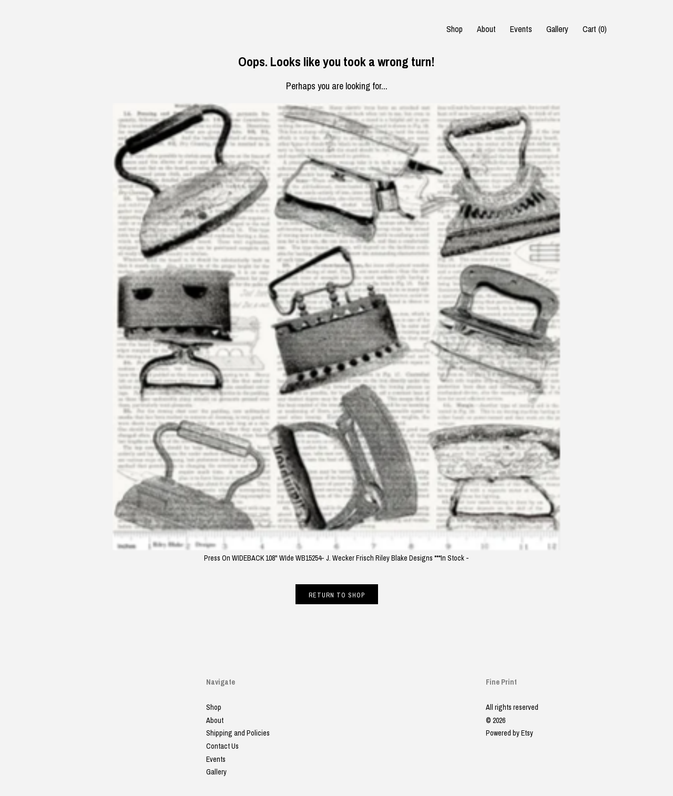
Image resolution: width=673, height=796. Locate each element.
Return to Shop (337, 595)
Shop (454, 29)
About (486, 29)
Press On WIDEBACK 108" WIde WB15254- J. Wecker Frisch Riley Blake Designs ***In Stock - (336, 553)
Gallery (557, 29)
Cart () (595, 29)
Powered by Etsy (509, 733)
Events (521, 29)
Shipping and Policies (238, 733)
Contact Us (222, 746)
